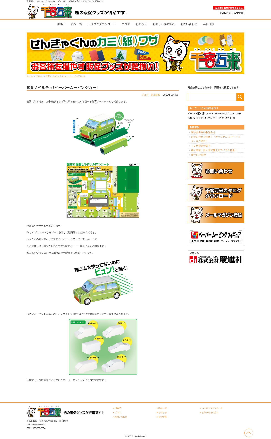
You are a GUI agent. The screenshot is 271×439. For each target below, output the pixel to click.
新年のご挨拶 (198, 154)
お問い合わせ (189, 24)
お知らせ (141, 24)
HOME (61, 24)
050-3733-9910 (231, 13)
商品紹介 (155, 94)
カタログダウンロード (102, 24)
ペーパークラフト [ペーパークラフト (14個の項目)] (224, 113)
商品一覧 (76, 24)
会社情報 (208, 24)
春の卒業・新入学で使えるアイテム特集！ (214, 150)
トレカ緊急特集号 (201, 145)
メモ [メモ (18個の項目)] (238, 113)
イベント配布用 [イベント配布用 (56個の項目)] (196, 113)
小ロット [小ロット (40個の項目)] (212, 117)
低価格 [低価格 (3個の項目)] (191, 117)
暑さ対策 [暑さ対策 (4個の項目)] (230, 117)
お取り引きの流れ (164, 24)
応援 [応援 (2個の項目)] (221, 117)
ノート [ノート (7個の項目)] (209, 113)
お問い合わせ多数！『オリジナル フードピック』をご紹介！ (215, 138)
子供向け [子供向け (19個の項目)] (201, 117)
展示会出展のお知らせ (203, 132)
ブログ (126, 24)
